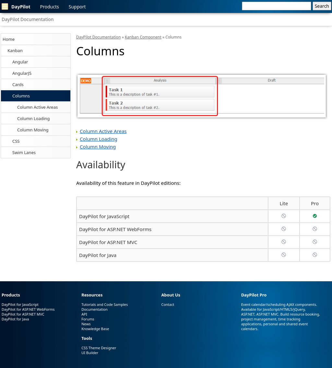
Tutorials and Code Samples (104, 304)
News (85, 323)
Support (77, 7)
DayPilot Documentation (27, 19)
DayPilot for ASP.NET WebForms (115, 229)
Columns (21, 96)
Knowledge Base (95, 328)
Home (9, 39)
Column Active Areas (37, 107)
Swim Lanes (24, 152)
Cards (18, 84)
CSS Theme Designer (98, 347)
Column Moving (32, 130)
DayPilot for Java (97, 255)
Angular (20, 62)
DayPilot (16, 6)
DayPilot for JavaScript (104, 216)
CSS (16, 141)
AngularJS (21, 73)
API (84, 314)
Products (49, 7)
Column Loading (33, 118)
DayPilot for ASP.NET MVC (108, 242)
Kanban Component (143, 37)
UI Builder (89, 352)
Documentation (94, 309)
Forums (87, 319)
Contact (167, 304)
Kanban (15, 50)
